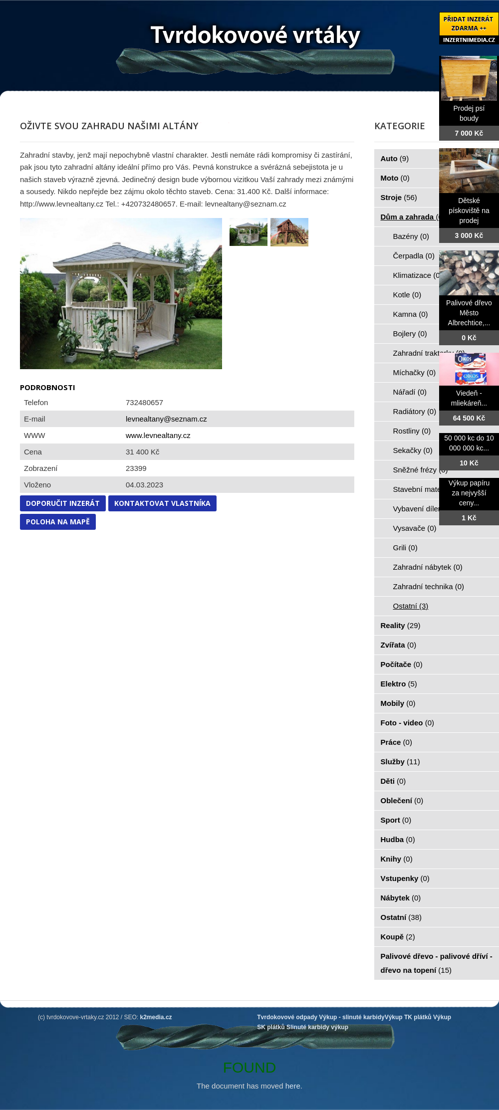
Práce (396, 742)
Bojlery (410, 333)
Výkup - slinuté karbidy (351, 1017)
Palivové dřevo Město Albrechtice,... (469, 313)
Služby (400, 761)
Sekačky (413, 450)
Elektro (399, 683)
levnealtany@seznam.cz (166, 419)
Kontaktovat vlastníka (162, 503)
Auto (395, 158)
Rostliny (412, 431)
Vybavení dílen (423, 508)
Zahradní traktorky (429, 353)
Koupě (398, 936)
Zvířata (399, 645)
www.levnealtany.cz (158, 435)
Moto (395, 178)
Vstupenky (405, 878)
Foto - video (408, 722)
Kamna (410, 314)
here (292, 1086)
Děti (393, 781)
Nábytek (401, 897)
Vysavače (415, 528)
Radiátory (415, 411)
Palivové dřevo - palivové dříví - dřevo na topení (437, 963)
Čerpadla (414, 255)
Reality (401, 625)
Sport (396, 820)
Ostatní (411, 606)
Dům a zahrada (413, 217)
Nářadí (410, 392)
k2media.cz (156, 1017)
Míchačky (414, 372)
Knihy (397, 859)
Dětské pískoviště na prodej (469, 210)
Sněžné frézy (420, 469)
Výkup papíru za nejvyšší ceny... (469, 493)
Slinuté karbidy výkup (317, 1027)
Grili (405, 547)
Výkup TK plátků (408, 1017)
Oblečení (402, 800)
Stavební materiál (428, 489)
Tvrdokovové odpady (287, 1017)
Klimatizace (418, 275)
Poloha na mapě (58, 521)
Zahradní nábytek (428, 567)
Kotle (407, 294)
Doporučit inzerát (63, 503)
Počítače (402, 664)
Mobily (398, 703)
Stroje (399, 197)
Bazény (411, 236)
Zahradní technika (429, 586)
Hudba (398, 839)
